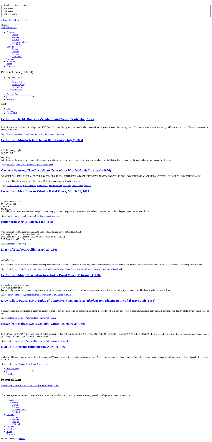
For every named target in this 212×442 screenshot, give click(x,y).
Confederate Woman (55, 269)
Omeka (22, 438)
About (9, 64)
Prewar (15, 34)
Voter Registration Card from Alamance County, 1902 (30, 385)
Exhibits (10, 47)
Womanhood (50, 134)
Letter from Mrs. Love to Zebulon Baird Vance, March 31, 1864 (45, 191)
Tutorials (10, 59)
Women (60, 134)
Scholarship (17, 44)
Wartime (15, 37)
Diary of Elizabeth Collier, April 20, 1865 (29, 249)
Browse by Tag (18, 84)
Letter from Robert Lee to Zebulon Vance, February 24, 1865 (43, 323)
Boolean (8, 11)
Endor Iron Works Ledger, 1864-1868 (27, 221)
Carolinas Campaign (15, 185)
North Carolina (55, 185)
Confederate (30, 185)
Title (8, 108)
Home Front (29, 134)
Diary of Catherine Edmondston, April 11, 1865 (34, 346)
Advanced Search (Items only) (14, 20)
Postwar (15, 39)
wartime (106, 269)
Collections (11, 32)
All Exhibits (17, 56)
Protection (39, 134)
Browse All (17, 82)
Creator (9, 111)
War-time (67, 185)
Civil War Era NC (8, 27)
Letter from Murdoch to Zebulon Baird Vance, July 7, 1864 (42, 140)
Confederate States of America (32, 269)
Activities (10, 61)
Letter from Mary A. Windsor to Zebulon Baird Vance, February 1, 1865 (51, 275)
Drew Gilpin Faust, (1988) (78, 300)
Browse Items (12, 66)
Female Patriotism (14, 134)
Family (10, 216)
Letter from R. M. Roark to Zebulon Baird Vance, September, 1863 (47, 119)
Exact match (10, 14)
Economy (11, 244)
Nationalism (51, 318)
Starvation (29, 216)
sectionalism (96, 269)
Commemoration (19, 42)
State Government (45, 164)
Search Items (17, 87)
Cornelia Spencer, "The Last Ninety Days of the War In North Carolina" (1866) (56, 170)
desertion (11, 164)
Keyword (9, 8)
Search (5, 25)
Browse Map (17, 89)
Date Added (11, 113)
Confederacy (12, 269)
